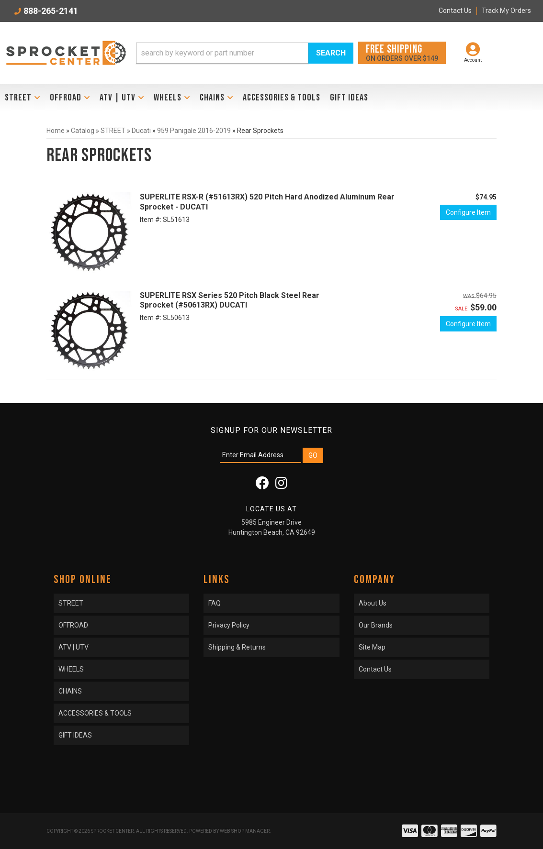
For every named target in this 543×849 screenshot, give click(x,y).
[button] (245, 53)
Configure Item (468, 212)
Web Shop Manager (245, 831)
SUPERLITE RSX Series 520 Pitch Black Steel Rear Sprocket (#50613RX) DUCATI (229, 300)
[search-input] (222, 53)
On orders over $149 (402, 52)
